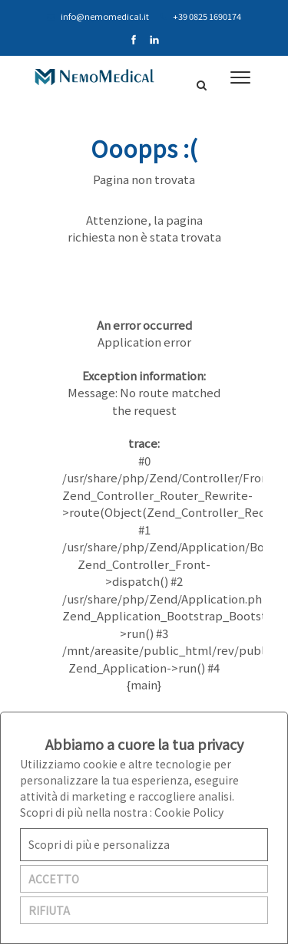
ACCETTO (53, 878)
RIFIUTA (49, 910)
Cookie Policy (188, 812)
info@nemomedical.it (98, 16)
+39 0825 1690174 (201, 16)
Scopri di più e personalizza (99, 844)
